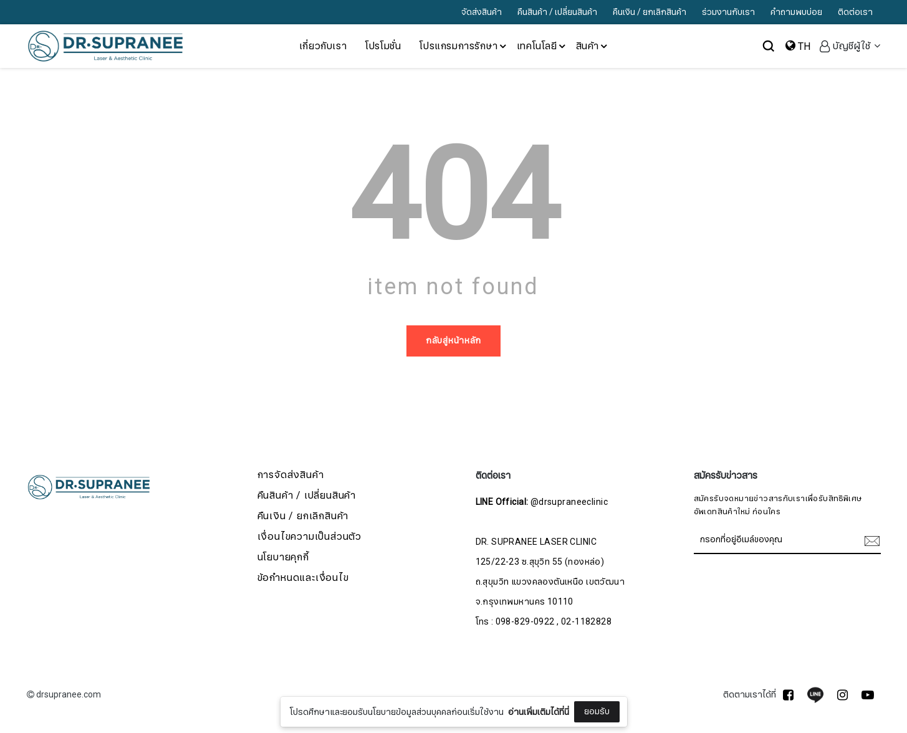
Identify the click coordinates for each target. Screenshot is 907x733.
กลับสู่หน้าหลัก (453, 340)
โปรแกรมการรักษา (463, 46)
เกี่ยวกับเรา (323, 46)
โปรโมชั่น (383, 46)
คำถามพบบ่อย (796, 12)
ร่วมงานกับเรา (728, 12)
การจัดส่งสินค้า (290, 475)
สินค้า (592, 46)
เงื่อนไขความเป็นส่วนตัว (309, 537)
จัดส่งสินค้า (481, 12)
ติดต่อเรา (855, 12)
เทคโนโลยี (542, 46)
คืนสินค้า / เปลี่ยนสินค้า (557, 12)
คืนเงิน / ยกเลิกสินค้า (649, 12)
